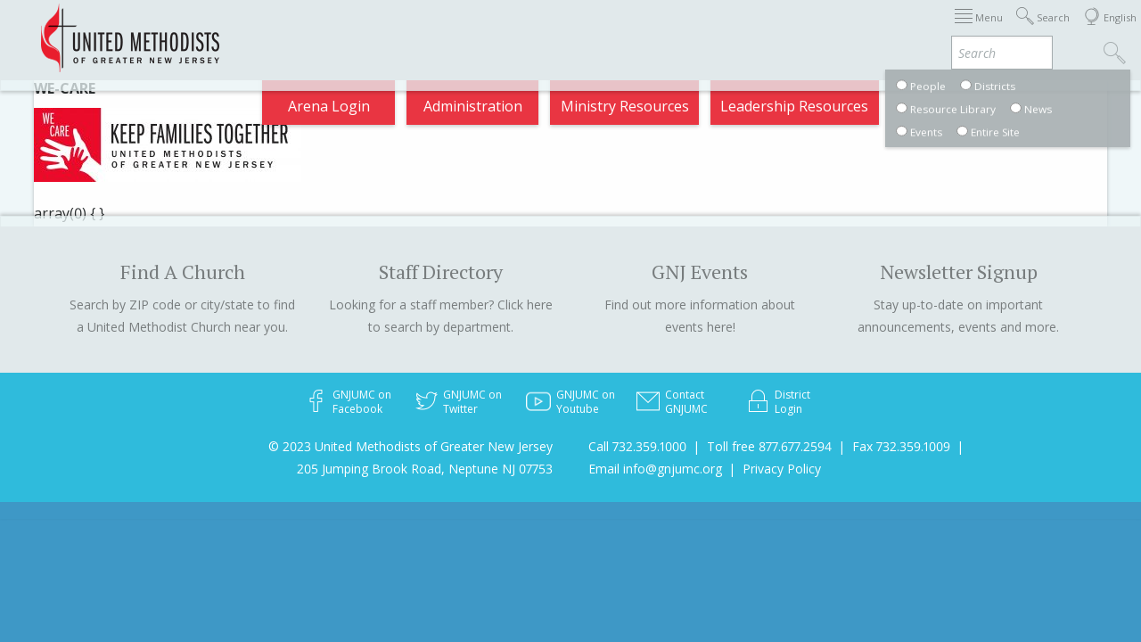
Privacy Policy (782, 468)
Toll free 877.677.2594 (769, 446)
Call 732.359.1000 (637, 446)
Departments (773, 30)
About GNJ (589, 30)
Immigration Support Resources (421, 30)
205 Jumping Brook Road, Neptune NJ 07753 (425, 468)
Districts (676, 30)
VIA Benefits (883, 30)
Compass (980, 30)
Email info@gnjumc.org (655, 468)
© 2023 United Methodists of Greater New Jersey (410, 446)
